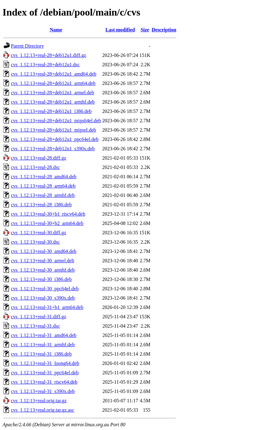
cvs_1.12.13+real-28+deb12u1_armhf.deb (53, 102)
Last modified (120, 29)
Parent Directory (27, 46)
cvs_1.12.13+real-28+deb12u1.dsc (45, 64)
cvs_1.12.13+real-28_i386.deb (41, 204)
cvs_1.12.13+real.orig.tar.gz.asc (42, 410)
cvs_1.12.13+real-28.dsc (35, 167)
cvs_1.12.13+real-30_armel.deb (42, 260)
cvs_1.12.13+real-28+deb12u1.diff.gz (48, 55)
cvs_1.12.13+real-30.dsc (35, 242)
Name (56, 29)
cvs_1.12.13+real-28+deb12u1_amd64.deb (53, 74)
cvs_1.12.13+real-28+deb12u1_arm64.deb (53, 83)
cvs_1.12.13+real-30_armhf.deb (43, 270)
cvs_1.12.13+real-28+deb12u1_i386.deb (51, 111)
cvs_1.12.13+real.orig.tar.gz (39, 400)
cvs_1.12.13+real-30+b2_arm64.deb (47, 223)
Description (164, 29)
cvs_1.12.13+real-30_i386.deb (41, 279)
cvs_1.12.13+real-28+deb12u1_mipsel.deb (53, 130)
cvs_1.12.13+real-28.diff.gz (38, 158)
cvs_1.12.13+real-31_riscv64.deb (44, 382)
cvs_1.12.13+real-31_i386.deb (41, 354)
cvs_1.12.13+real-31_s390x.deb (43, 391)
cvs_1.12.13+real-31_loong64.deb (45, 363)
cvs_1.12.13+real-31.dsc (35, 326)
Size (145, 29)
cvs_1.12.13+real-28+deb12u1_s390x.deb (53, 148)
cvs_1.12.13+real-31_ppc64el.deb (44, 372)
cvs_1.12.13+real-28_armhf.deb (43, 195)
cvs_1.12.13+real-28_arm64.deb (43, 186)
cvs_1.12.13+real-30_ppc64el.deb (44, 288)
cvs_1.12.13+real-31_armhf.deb (43, 344)
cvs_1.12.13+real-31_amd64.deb (43, 335)
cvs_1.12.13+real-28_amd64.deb (43, 176)
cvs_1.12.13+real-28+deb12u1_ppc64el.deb (55, 139)
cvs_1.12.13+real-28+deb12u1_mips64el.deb (56, 120)
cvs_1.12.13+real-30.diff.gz (38, 232)
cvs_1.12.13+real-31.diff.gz (38, 316)
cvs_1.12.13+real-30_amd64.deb (43, 251)
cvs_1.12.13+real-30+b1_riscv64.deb (48, 214)
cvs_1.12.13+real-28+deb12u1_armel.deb (52, 92)
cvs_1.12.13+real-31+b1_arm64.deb (47, 307)
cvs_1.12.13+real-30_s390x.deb (43, 298)
